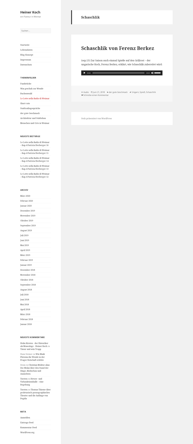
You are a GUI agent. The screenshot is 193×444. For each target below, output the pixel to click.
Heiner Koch (30, 12)
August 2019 (26, 230)
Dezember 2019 (27, 210)
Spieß (142, 92)
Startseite (24, 45)
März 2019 (25, 255)
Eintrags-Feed (26, 422)
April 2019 (25, 250)
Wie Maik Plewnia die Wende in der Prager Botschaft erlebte (32, 357)
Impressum (25, 59)
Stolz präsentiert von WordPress (96, 118)
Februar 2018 (26, 319)
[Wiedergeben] (84, 73)
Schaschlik (151, 92)
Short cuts (25, 103)
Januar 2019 (26, 265)
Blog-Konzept (26, 54)
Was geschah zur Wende (31, 88)
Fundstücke (25, 83)
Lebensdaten (26, 49)
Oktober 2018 (26, 279)
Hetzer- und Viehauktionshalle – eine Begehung (31, 381)
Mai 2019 (24, 245)
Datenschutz (26, 64)
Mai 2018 (24, 304)
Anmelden (25, 417)
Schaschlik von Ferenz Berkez (117, 48)
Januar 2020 (26, 205)
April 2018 (25, 309)
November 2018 (27, 274)
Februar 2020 (26, 200)
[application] (121, 72)
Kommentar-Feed (28, 427)
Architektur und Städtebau (33, 118)
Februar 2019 (26, 260)
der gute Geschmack (30, 113)
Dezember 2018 (27, 269)
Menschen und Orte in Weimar (34, 123)
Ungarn (135, 92)
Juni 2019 (24, 240)
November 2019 (27, 215)
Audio (86, 92)
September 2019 (28, 225)
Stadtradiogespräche (30, 108)
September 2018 (28, 284)
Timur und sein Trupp (30, 349)
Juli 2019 (24, 235)
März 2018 (25, 314)
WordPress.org (27, 432)
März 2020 (25, 195)
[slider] (118, 73)
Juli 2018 (24, 294)
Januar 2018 (26, 324)
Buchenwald (26, 93)
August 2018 (26, 289)
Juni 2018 (24, 299)
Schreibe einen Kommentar (96, 95)
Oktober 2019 (26, 220)
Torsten (23, 378)
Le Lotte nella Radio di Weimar (34, 98)
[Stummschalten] (152, 73)
